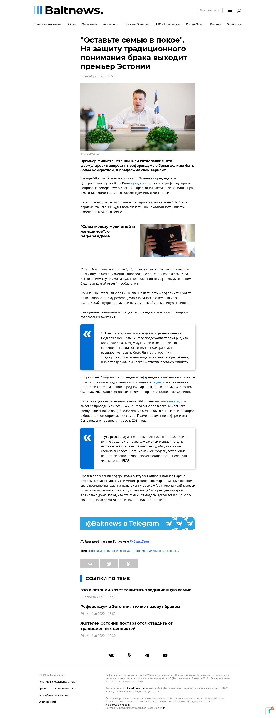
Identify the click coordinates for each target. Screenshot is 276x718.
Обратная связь (48, 702)
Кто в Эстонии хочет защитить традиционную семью (135, 590)
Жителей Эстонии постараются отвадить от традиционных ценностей (126, 626)
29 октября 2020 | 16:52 (98, 614)
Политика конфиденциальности (57, 682)
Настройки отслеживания (53, 695)
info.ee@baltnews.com (117, 705)
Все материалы (210, 10)
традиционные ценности (163, 551)
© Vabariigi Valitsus (89, 154)
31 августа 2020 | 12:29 (97, 597)
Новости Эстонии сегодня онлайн (110, 551)
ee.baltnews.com (136, 688)
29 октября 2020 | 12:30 (98, 636)
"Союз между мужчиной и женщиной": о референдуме (107, 231)
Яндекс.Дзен (139, 541)
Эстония (139, 551)
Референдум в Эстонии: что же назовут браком (130, 606)
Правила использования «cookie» (57, 688)
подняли (158, 382)
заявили (173, 401)
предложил (139, 183)
